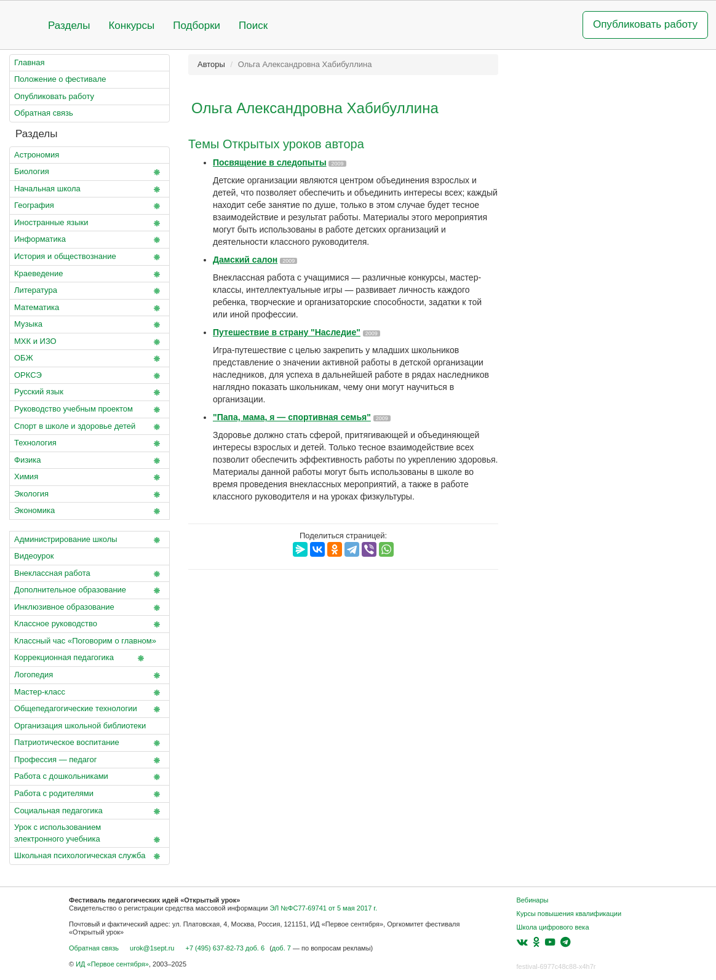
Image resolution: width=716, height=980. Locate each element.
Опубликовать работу (645, 24)
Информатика (89, 240)
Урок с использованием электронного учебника (89, 834)
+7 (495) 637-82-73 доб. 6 (225, 948)
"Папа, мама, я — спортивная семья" (292, 417)
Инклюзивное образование (89, 608)
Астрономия (36, 154)
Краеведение (89, 274)
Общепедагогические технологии (89, 709)
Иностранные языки (89, 223)
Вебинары (533, 900)
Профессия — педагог (89, 760)
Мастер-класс (89, 693)
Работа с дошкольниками (89, 777)
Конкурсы (131, 25)
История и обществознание (89, 257)
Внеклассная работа (89, 574)
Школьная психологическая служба (89, 856)
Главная (29, 62)
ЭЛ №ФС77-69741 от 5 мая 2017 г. (323, 908)
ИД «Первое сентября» (112, 964)
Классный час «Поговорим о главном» (89, 643)
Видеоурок (34, 555)
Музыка (89, 325)
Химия (89, 477)
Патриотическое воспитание (89, 743)
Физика (89, 461)
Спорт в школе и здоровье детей (89, 427)
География (89, 206)
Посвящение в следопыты (270, 162)
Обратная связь (43, 113)
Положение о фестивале (60, 79)
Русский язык (89, 392)
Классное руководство (89, 624)
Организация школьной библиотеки (80, 725)
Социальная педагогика (89, 811)
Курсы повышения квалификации (569, 913)
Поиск (253, 25)
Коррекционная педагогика (81, 658)
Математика (89, 308)
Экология (89, 494)
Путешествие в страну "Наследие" (286, 332)
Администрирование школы (89, 540)
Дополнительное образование (89, 590)
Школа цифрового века (553, 927)
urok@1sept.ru (152, 948)
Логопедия (89, 675)
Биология (89, 172)
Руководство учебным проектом (89, 410)
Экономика (89, 511)
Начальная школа (89, 189)
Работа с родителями (89, 794)
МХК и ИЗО (89, 342)
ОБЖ (89, 359)
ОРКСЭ (89, 376)
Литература (89, 291)
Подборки (196, 25)
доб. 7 (281, 948)
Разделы (69, 25)
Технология (89, 443)
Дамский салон (245, 260)
